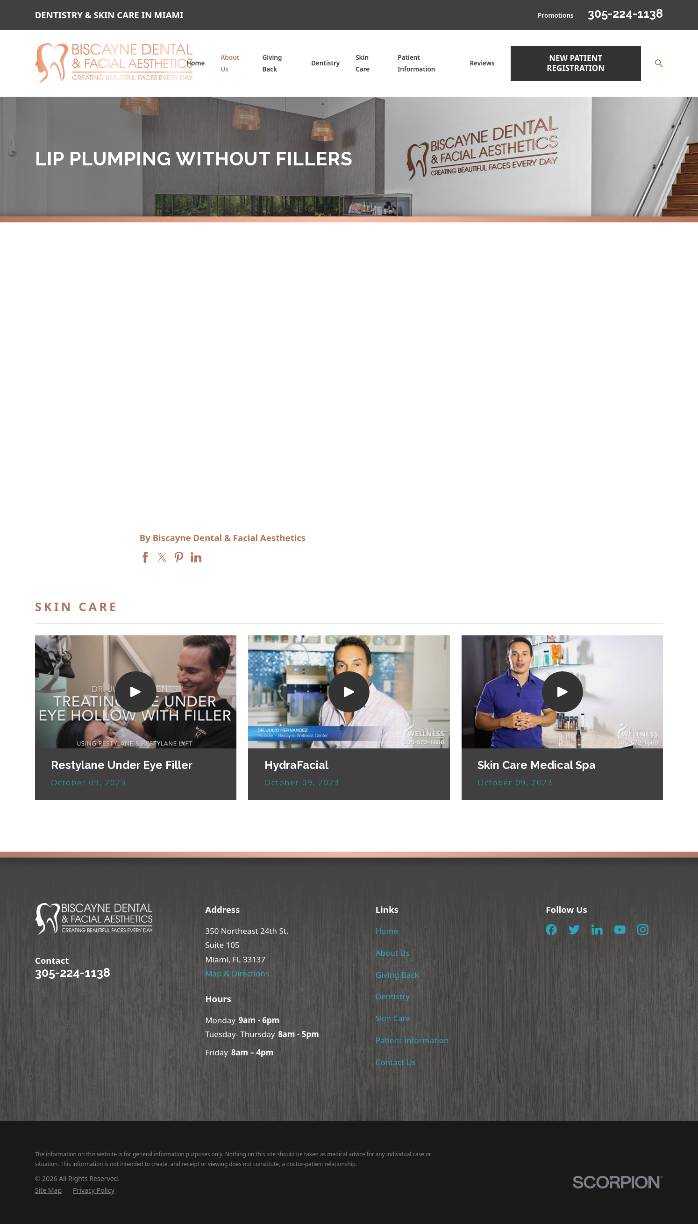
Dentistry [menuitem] (325, 63)
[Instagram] (642, 929)
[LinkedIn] (597, 929)
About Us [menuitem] (230, 63)
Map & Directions (237, 973)
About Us (393, 952)
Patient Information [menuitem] (416, 63)
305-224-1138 (625, 14)
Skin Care (393, 1018)
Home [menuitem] (195, 63)
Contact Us (396, 1062)
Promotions (556, 15)
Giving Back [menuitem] (272, 63)
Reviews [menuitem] (482, 63)
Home (387, 930)
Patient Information (412, 1040)
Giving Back (397, 974)
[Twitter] (574, 929)
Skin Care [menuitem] (363, 63)
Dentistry (393, 996)
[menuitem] (48, 1190)
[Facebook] (551, 929)
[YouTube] (620, 929)
